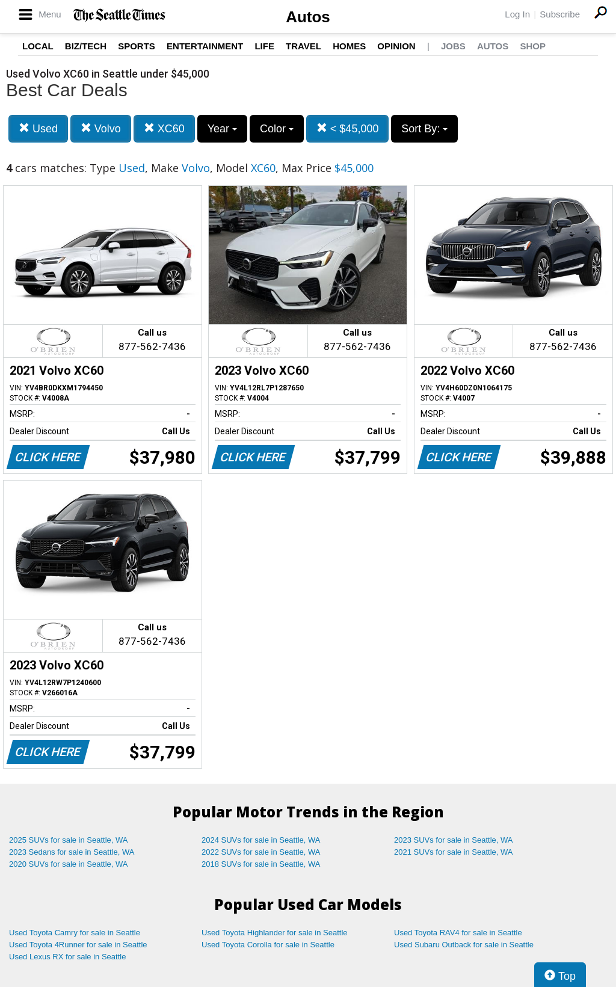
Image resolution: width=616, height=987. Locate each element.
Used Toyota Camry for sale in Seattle (74, 932)
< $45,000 (347, 128)
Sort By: (424, 129)
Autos (308, 17)
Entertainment (205, 46)
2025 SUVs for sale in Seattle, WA (68, 839)
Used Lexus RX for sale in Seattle (67, 956)
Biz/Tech (85, 46)
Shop (533, 46)
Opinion (396, 46)
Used (38, 128)
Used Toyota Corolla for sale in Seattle (268, 944)
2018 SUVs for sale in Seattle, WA (261, 864)
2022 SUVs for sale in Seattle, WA (261, 851)
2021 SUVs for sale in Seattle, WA (453, 851)
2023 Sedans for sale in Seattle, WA (71, 851)
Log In (517, 14)
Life (264, 46)
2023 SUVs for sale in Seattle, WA (453, 839)
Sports (136, 46)
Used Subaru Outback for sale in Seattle (464, 944)
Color (277, 129)
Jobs (453, 46)
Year (222, 129)
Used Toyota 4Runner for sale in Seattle (78, 944)
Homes (349, 46)
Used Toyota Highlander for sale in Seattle (275, 932)
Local (38, 46)
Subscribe (560, 14)
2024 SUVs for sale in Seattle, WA (261, 839)
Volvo (101, 128)
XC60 (164, 128)
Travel (303, 46)
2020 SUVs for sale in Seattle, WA (68, 864)
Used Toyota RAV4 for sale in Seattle (458, 932)
